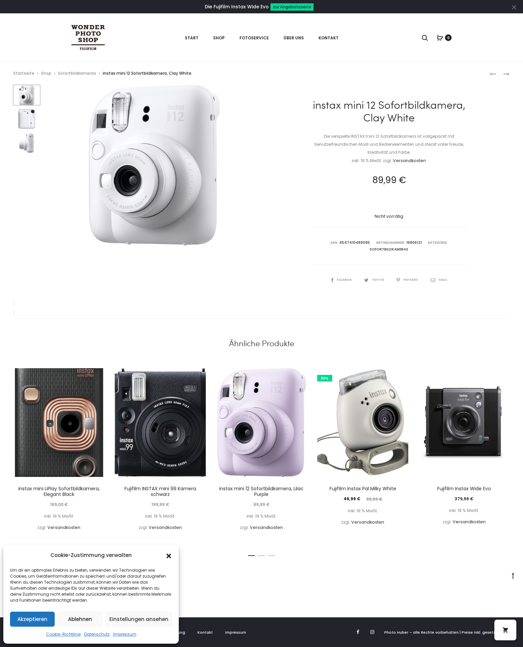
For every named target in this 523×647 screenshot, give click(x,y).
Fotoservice (254, 38)
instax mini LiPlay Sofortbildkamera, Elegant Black (59, 491)
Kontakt (329, 38)
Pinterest (410, 279)
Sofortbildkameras (77, 73)
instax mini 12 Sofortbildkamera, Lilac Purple (261, 491)
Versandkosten (409, 160)
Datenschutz (97, 634)
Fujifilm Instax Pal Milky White (363, 488)
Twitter (374, 279)
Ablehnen (80, 619)
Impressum (124, 634)
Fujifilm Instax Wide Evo (464, 488)
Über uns (294, 38)
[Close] (514, 7)
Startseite (23, 73)
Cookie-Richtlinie (63, 634)
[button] (168, 555)
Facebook (337, 279)
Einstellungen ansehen (138, 619)
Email (444, 279)
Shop (219, 38)
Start (191, 38)
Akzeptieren (32, 619)
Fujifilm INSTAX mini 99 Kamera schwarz (160, 491)
